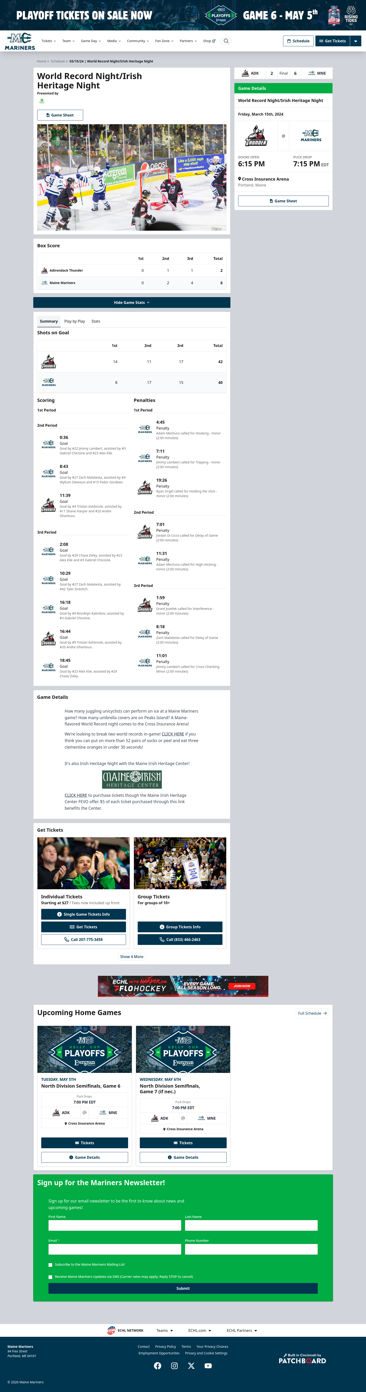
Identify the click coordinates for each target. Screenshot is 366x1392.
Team (68, 41)
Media (114, 41)
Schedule (298, 41)
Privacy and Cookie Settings (206, 1353)
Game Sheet (60, 115)
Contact (144, 1346)
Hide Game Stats (132, 302)
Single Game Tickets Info (83, 914)
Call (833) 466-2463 (180, 939)
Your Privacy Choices (212, 1346)
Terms (186, 1346)
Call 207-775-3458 (83, 939)
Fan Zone (164, 41)
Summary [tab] (49, 321)
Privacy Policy (165, 1346)
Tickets (49, 41)
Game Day (91, 41)
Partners (189, 41)
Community (138, 41)
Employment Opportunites (159, 1353)
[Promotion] (183, 15)
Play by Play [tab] (74, 321)
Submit (183, 1292)
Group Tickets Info (180, 926)
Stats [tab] (96, 321)
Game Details (84, 1157)
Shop (209, 41)
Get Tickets (332, 41)
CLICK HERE (173, 734)
